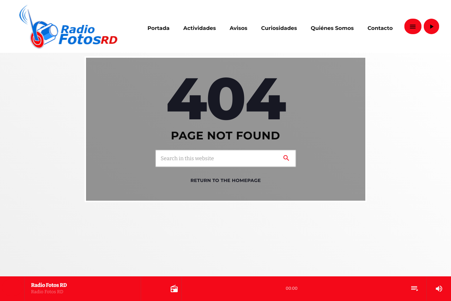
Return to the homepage (225, 180)
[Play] (431, 26)
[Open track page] (173, 288)
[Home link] (68, 26)
